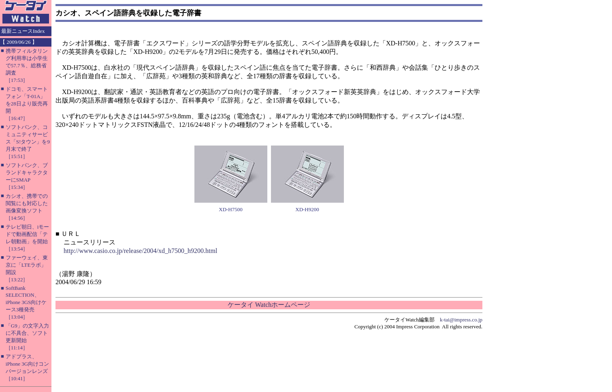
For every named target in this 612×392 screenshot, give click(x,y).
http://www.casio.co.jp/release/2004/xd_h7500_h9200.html (140, 250)
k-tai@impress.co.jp (461, 320)
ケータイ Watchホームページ (269, 304)
